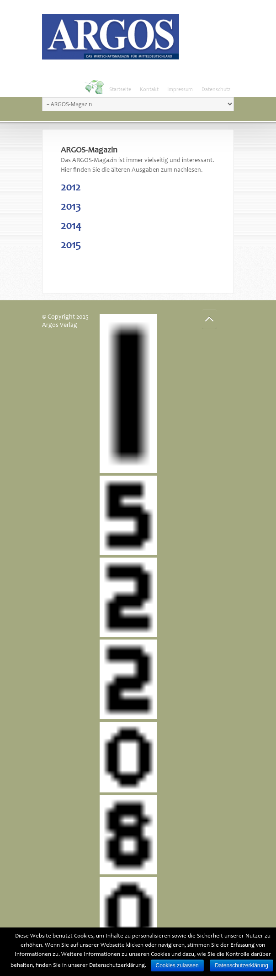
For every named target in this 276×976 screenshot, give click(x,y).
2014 (71, 226)
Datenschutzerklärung (241, 965)
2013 (71, 207)
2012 (70, 188)
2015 (71, 245)
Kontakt (149, 89)
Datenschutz (216, 89)
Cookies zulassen (177, 965)
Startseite (120, 89)
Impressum (180, 89)
